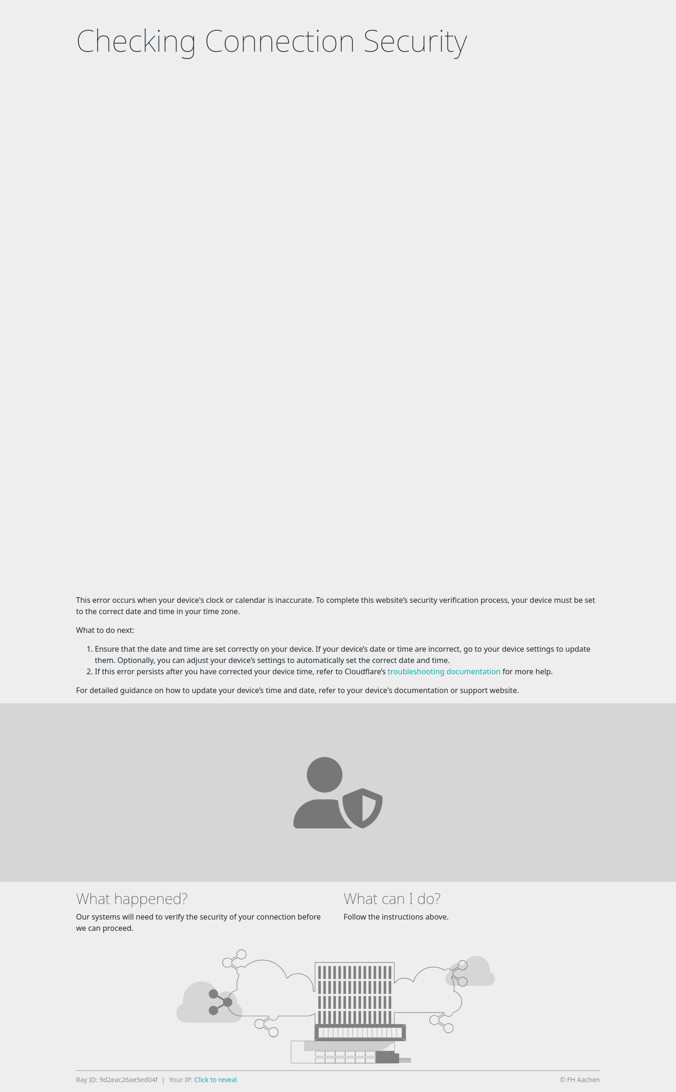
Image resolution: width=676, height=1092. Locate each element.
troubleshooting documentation (444, 671)
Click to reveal (215, 1079)
